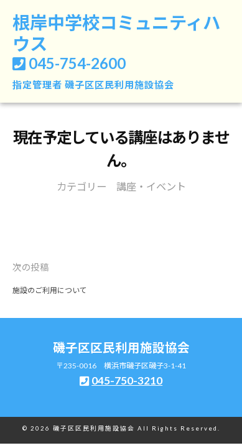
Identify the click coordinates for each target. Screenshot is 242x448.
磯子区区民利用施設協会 (119, 84)
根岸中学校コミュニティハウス (116, 33)
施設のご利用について (49, 290)
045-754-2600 (77, 63)
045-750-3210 (126, 380)
